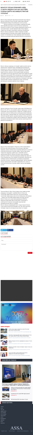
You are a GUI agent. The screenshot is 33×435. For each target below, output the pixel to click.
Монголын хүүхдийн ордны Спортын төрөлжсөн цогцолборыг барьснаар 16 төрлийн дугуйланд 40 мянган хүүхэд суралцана (15, 384)
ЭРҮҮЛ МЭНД (3, 414)
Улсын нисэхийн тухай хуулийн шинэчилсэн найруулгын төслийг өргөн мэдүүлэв (18, 353)
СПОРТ (2, 417)
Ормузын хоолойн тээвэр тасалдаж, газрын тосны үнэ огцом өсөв (20, 347)
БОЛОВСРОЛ (3, 418)
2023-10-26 (8, 15)
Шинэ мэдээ (5, 326)
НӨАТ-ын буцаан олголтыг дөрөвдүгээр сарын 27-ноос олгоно (20, 341)
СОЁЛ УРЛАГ (3, 415)
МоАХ (2, 408)
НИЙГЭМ (2, 420)
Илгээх (30, 252)
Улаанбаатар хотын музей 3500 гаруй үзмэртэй (20, 393)
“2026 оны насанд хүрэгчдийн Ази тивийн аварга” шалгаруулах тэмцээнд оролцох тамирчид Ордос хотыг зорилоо (21, 388)
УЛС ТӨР (2, 409)
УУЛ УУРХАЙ (3, 412)
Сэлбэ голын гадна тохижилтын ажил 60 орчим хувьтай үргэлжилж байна (19, 330)
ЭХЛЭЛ (2, 406)
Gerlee (2, 15)
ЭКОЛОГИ (3, 423)
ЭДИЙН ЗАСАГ (3, 411)
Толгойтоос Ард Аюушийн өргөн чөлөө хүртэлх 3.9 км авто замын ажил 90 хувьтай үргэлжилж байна (20, 336)
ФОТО (2, 421)
